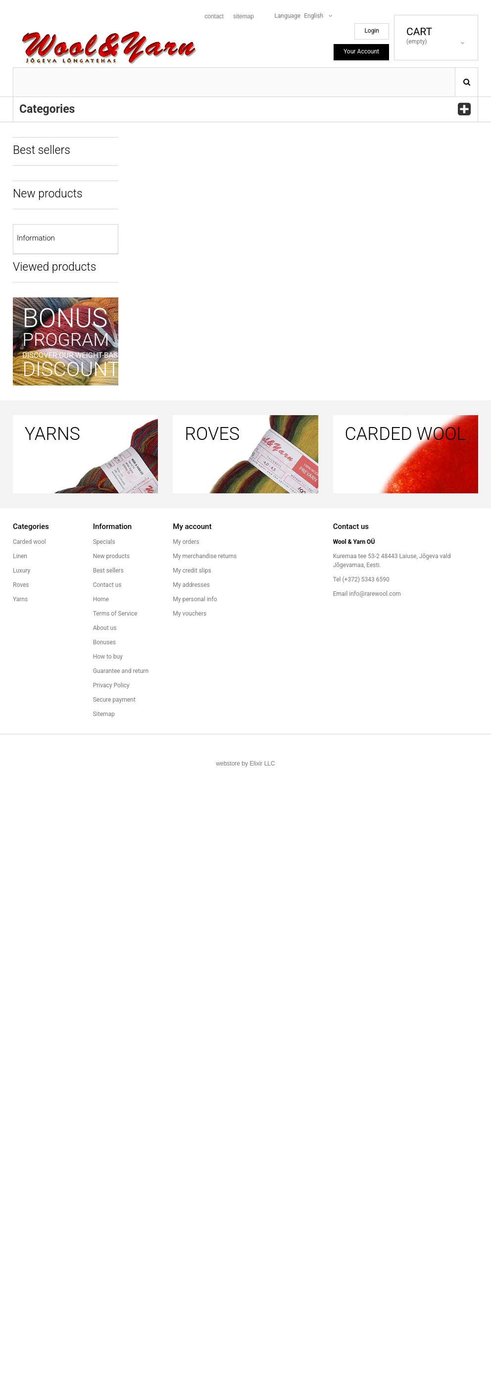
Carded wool (29, 1161)
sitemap (243, 16)
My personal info (195, 1219)
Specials (104, 1161)
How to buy (33, 765)
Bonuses (29, 744)
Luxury (21, 1190)
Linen (20, 1176)
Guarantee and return (46, 786)
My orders (186, 1161)
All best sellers (42, 395)
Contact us (107, 1204)
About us (29, 722)
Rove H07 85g (82, 185)
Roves (21, 1204)
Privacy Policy (111, 1305)
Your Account (361, 51)
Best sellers (108, 1190)
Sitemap (104, 1334)
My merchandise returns (205, 1176)
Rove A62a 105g (85, 327)
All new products (45, 638)
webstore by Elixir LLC (245, 1383)
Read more (82, 512)
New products (111, 1176)
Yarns (20, 1219)
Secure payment (114, 1319)
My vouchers (189, 1233)
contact (214, 16)
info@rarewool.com (374, 1213)
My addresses (191, 1204)
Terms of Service (40, 701)
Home (101, 1219)
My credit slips (192, 1190)
